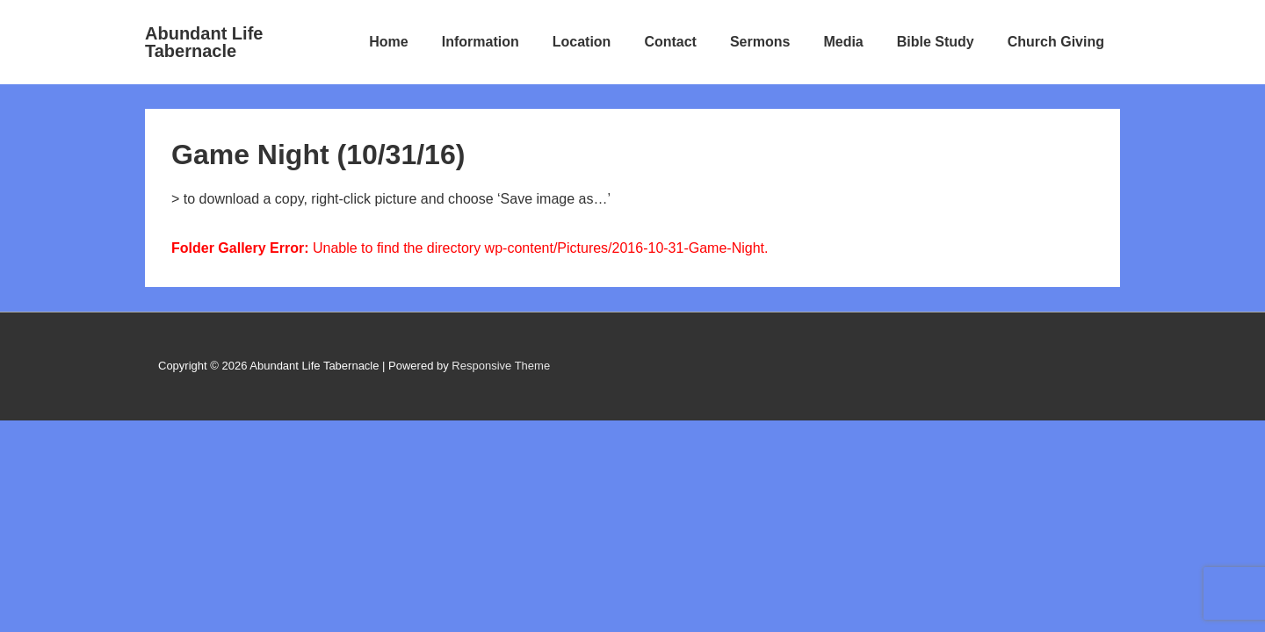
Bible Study (935, 41)
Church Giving (1056, 41)
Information (480, 41)
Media (843, 41)
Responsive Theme (501, 365)
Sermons (760, 41)
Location (582, 41)
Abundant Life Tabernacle (204, 42)
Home (388, 41)
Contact (670, 41)
